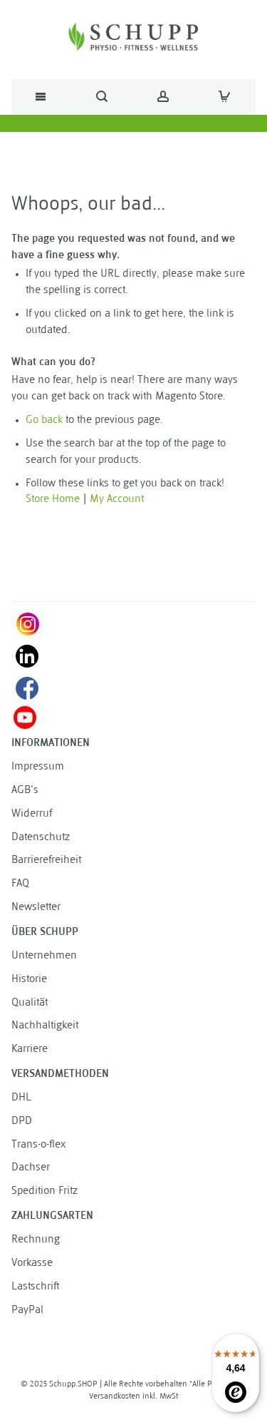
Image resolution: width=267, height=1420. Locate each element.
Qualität (29, 1003)
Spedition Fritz (44, 1191)
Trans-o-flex (38, 1145)
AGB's (24, 790)
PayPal (27, 1310)
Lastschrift (35, 1287)
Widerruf (31, 814)
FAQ (20, 884)
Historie (29, 979)
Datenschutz (40, 837)
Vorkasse (32, 1263)
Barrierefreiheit (46, 860)
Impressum (37, 767)
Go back (44, 420)
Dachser (30, 1168)
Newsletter (36, 907)
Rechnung (35, 1240)
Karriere (29, 1049)
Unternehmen (44, 956)
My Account (117, 499)
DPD (21, 1121)
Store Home (53, 499)
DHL (21, 1098)
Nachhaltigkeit (44, 1026)
